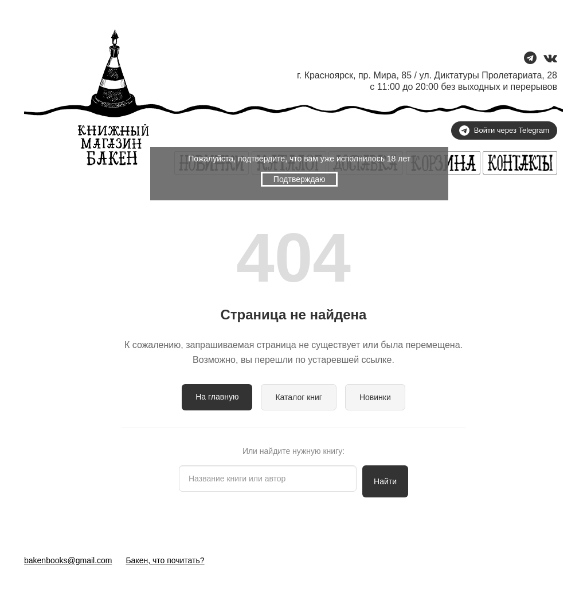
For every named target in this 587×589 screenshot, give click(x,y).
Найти (385, 481)
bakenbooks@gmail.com (68, 560)
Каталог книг (298, 397)
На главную (216, 396)
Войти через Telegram (504, 130)
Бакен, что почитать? (165, 560)
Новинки (375, 397)
